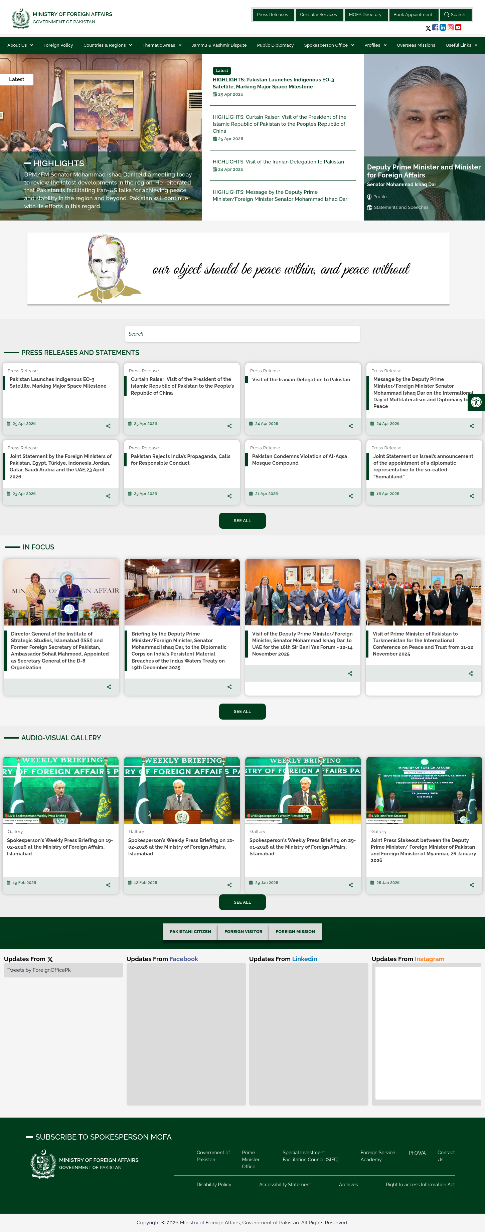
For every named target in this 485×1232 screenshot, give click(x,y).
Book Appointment (412, 14)
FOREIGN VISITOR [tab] (243, 931)
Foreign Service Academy (378, 1156)
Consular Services (318, 14)
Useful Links (459, 45)
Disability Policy (214, 1184)
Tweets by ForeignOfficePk (39, 970)
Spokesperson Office (326, 45)
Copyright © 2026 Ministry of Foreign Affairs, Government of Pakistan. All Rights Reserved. (242, 1223)
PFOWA (417, 1153)
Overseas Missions (416, 45)
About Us (17, 45)
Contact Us (446, 1156)
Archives (348, 1184)
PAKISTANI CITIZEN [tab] (190, 931)
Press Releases (272, 14)
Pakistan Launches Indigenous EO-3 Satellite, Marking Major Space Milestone (283, 82)
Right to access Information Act (420, 1184)
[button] (428, 28)
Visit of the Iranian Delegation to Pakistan (278, 165)
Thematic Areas (159, 45)
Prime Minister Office (251, 1159)
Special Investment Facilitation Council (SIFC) (310, 1156)
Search (454, 14)
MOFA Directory (365, 14)
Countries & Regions (105, 45)
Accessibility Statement (285, 1184)
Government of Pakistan (213, 1156)
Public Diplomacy (275, 45)
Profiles (372, 45)
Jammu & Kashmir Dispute (219, 45)
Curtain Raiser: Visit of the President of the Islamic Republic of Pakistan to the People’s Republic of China (283, 128)
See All (242, 520)
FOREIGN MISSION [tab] (295, 931)
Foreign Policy (58, 45)
